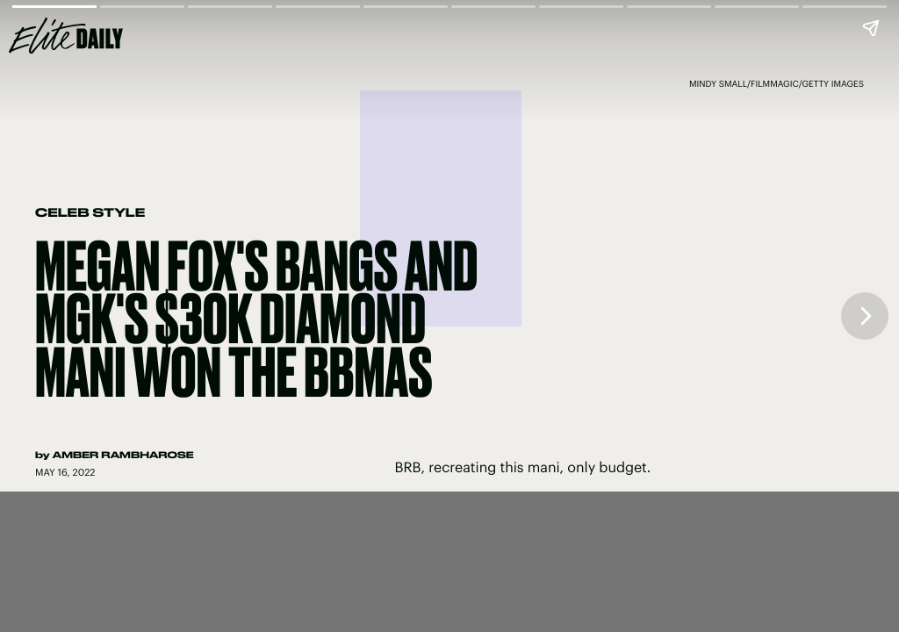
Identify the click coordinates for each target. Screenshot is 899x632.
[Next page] (864, 316)
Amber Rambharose (123, 454)
